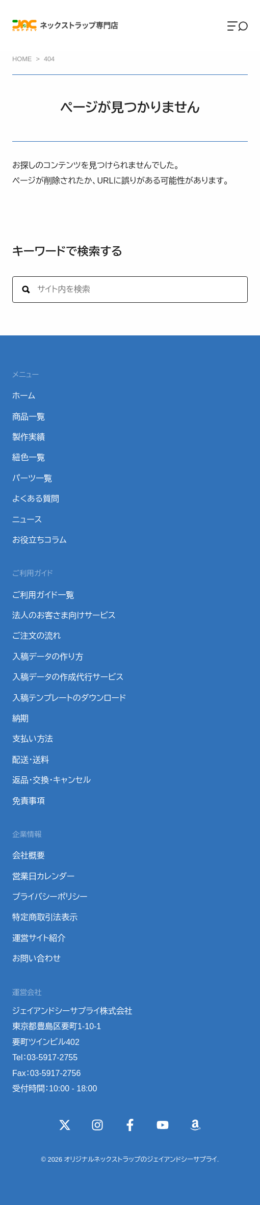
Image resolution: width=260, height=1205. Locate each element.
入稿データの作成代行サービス (67, 677)
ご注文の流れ (36, 636)
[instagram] (97, 1125)
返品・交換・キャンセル (51, 780)
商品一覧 (28, 416)
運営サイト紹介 (38, 938)
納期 (20, 718)
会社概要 (28, 855)
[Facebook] (130, 1125)
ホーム (23, 395)
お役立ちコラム (39, 540)
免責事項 (28, 801)
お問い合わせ (36, 958)
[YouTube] (162, 1125)
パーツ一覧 (32, 478)
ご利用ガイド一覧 (43, 595)
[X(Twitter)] (65, 1125)
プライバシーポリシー (50, 897)
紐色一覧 (28, 457)
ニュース (27, 519)
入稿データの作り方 (47, 656)
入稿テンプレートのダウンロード (69, 698)
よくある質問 (35, 498)
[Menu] (237, 25)
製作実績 (28, 437)
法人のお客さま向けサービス (64, 615)
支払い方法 (32, 739)
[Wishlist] (195, 1125)
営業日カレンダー (43, 876)
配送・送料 (30, 759)
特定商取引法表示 (44, 917)
